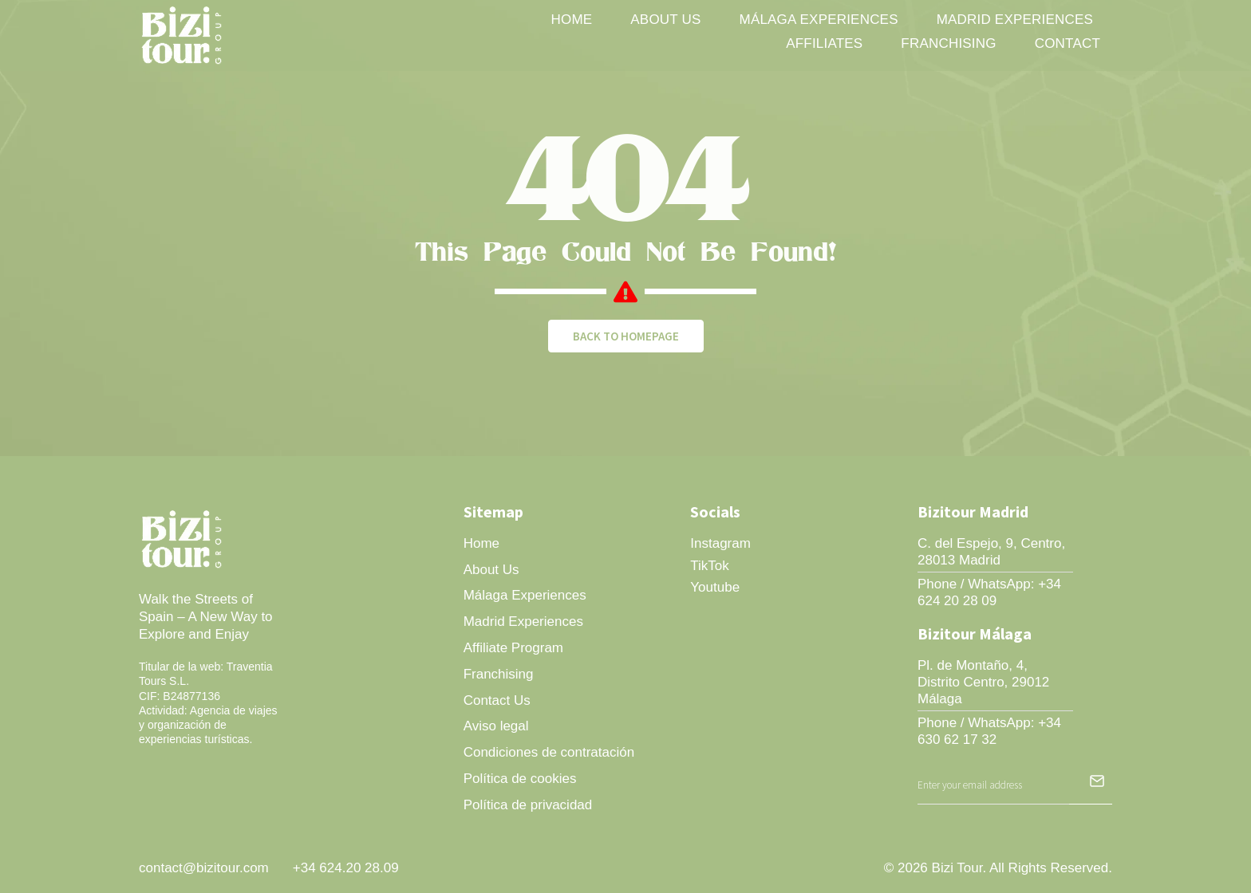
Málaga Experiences (819, 19)
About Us (665, 19)
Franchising (948, 43)
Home (572, 19)
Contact (1067, 43)
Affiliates (824, 43)
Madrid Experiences (1015, 19)
